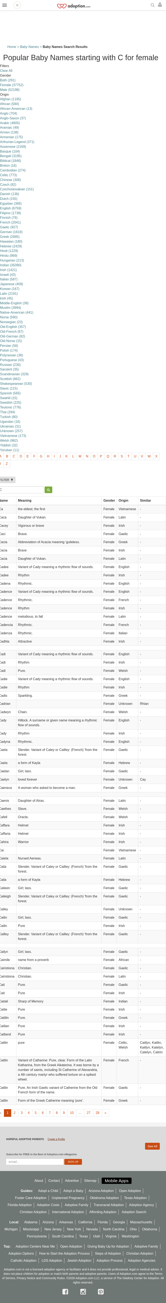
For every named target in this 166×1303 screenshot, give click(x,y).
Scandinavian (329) (14, 374)
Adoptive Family (76, 1205)
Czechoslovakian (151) (17, 189)
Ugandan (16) (10, 421)
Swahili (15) (8, 398)
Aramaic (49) (9, 127)
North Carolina (113, 1229)
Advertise (72, 1180)
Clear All (6, 70)
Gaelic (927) (9, 227)
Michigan (11, 1229)
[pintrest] (101, 1292)
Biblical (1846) (10, 161)
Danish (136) (9, 194)
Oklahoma (149, 1229)
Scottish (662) (10, 379)
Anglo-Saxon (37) (13, 118)
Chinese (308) (10, 180)
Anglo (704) (8, 113)
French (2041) (10, 222)
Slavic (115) (8, 388)
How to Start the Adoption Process (64, 1253)
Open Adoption (130, 1191)
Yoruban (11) (9, 450)
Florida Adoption (20, 1205)
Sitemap (90, 1180)
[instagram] (84, 1292)
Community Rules (53, 1278)
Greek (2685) (10, 236)
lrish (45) (6, 298)
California (85, 1222)
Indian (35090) (10, 265)
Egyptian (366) (11, 203)
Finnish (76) (8, 217)
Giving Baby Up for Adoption (108, 1246)
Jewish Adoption (79, 1260)
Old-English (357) (13, 327)
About (38, 1180)
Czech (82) (8, 184)
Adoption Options (21, 1253)
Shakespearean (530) (16, 383)
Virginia (110, 1236)
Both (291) (8, 80)
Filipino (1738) (10, 213)
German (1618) (11, 232)
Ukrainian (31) (10, 426)
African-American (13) (16, 108)
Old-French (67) (11, 331)
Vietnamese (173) (13, 436)
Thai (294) (7, 412)
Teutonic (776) (10, 407)
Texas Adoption (135, 1198)
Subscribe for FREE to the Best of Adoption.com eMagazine (41, 1154)
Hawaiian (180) (11, 241)
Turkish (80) (9, 417)
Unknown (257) (11, 431)
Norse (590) (8, 317)
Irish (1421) (8, 270)
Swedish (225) (10, 402)
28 (97, 1113)
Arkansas (66, 1222)
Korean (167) (9, 289)
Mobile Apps (116, 1180)
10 (72, 1113)
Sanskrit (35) (9, 369)
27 (88, 1113)
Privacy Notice (26, 1278)
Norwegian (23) (11, 322)
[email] (34, 1162)
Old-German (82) (12, 336)
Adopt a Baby (73, 1191)
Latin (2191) (9, 293)
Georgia (119, 1222)
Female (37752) (11, 85)
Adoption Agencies (141, 1260)
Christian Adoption (33, 1212)
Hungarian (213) (12, 260)
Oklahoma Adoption (104, 1198)
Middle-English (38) (14, 303)
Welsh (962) (9, 440)
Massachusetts (141, 1222)
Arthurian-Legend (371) (17, 142)
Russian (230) (10, 365)
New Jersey (53, 1229)
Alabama (30, 1222)
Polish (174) (9, 350)
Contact (54, 1180)
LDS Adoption (52, 1260)
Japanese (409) (11, 284)
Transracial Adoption (109, 1205)
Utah (96, 1236)
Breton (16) (8, 165)
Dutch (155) (8, 198)
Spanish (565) (10, 393)
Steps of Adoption (108, 1253)
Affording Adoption (102, 1212)
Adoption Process (109, 1260)
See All (152, 1146)
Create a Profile (56, 1139)
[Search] (153, 5)
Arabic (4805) (10, 123)
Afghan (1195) (10, 99)
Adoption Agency (141, 1205)
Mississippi (31, 1229)
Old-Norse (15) (11, 341)
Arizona (48, 1222)
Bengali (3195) (11, 156)
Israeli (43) (8, 274)
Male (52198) (10, 90)
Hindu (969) (8, 255)
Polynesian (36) (11, 355)
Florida (103, 1222)
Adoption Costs (48, 1205)
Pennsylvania (37, 1236)
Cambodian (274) (13, 170)
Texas (83, 1236)
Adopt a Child (48, 1191)
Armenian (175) (11, 137)
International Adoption (68, 1212)
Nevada (92, 1229)
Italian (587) (9, 279)
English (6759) (10, 208)
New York (74, 1229)
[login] (161, 5)
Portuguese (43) (12, 360)
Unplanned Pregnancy (68, 1198)
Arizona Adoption (101, 1191)
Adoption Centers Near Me (35, 1246)
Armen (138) (9, 132)
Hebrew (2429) (11, 246)
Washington (130, 1236)
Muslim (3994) (10, 307)
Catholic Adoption (24, 1260)
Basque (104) (10, 151)
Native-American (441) (16, 312)
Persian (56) (9, 345)
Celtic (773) (8, 175)
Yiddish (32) (9, 445)
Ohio (133, 1229)
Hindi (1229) (9, 251)
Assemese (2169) (13, 146)
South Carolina (63, 1236)
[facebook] (66, 1292)
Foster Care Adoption (30, 1198)
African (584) (9, 104)
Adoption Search (134, 1212)
